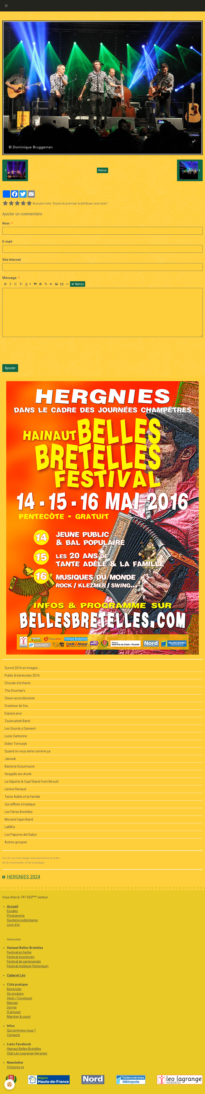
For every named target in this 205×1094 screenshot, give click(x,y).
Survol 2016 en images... (22, 668)
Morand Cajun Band (19, 819)
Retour (102, 170)
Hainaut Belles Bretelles (24, 1049)
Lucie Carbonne (16, 736)
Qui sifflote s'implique (20, 804)
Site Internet (11, 260)
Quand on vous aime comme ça (27, 751)
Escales (12, 911)
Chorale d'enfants (18, 683)
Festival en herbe (19, 952)
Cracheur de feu (16, 706)
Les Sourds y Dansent (20, 728)
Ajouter (10, 368)
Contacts (13, 1035)
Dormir (12, 1007)
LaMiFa (10, 827)
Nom (6, 223)
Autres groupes (16, 842)
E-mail (7, 241)
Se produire (15, 994)
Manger (12, 1003)
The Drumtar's (15, 690)
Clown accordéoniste (20, 698)
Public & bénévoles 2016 (22, 675)
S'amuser (14, 1012)
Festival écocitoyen (20, 957)
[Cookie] (10, 1084)
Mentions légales (14, 939)
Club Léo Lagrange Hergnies (27, 1053)
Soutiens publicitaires (22, 920)
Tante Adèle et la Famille (22, 797)
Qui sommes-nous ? (21, 1030)
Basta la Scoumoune (20, 766)
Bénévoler (14, 989)
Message (9, 278)
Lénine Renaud (15, 789)
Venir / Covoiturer (19, 998)
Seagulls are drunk (18, 774)
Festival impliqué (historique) (27, 966)
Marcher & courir (19, 1016)
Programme (16, 915)
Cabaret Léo (16, 975)
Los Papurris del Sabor (21, 834)
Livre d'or (13, 925)
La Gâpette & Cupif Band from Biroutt (32, 781)
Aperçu (77, 284)
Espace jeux (13, 713)
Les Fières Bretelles (19, 812)
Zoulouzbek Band (17, 721)
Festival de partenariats (24, 961)
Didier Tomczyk (16, 743)
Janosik (10, 759)
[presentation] (37, 351)
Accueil (12, 906)
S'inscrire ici (15, 1067)
